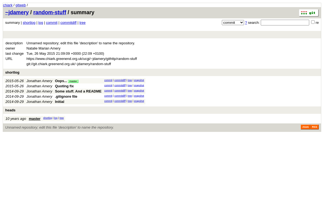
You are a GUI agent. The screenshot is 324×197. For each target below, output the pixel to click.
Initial (59, 102)
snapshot (139, 80)
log (40, 23)
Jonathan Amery (39, 81)
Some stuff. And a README (78, 91)
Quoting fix (64, 86)
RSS (314, 127)
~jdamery (17, 12)
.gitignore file (66, 96)
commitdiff (68, 23)
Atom (305, 127)
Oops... (61, 81)
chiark (8, 5)
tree (82, 23)
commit (52, 23)
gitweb (21, 5)
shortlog (29, 23)
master (73, 81)
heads (10, 110)
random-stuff (49, 12)
